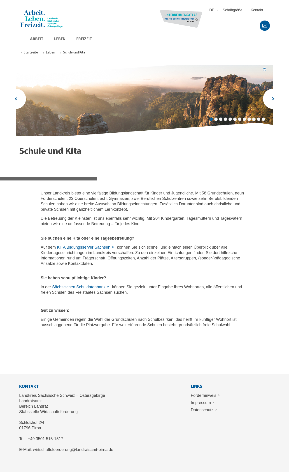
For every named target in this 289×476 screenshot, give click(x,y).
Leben (59, 39)
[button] (213, 10)
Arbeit (36, 39)
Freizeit (84, 39)
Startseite (31, 52)
